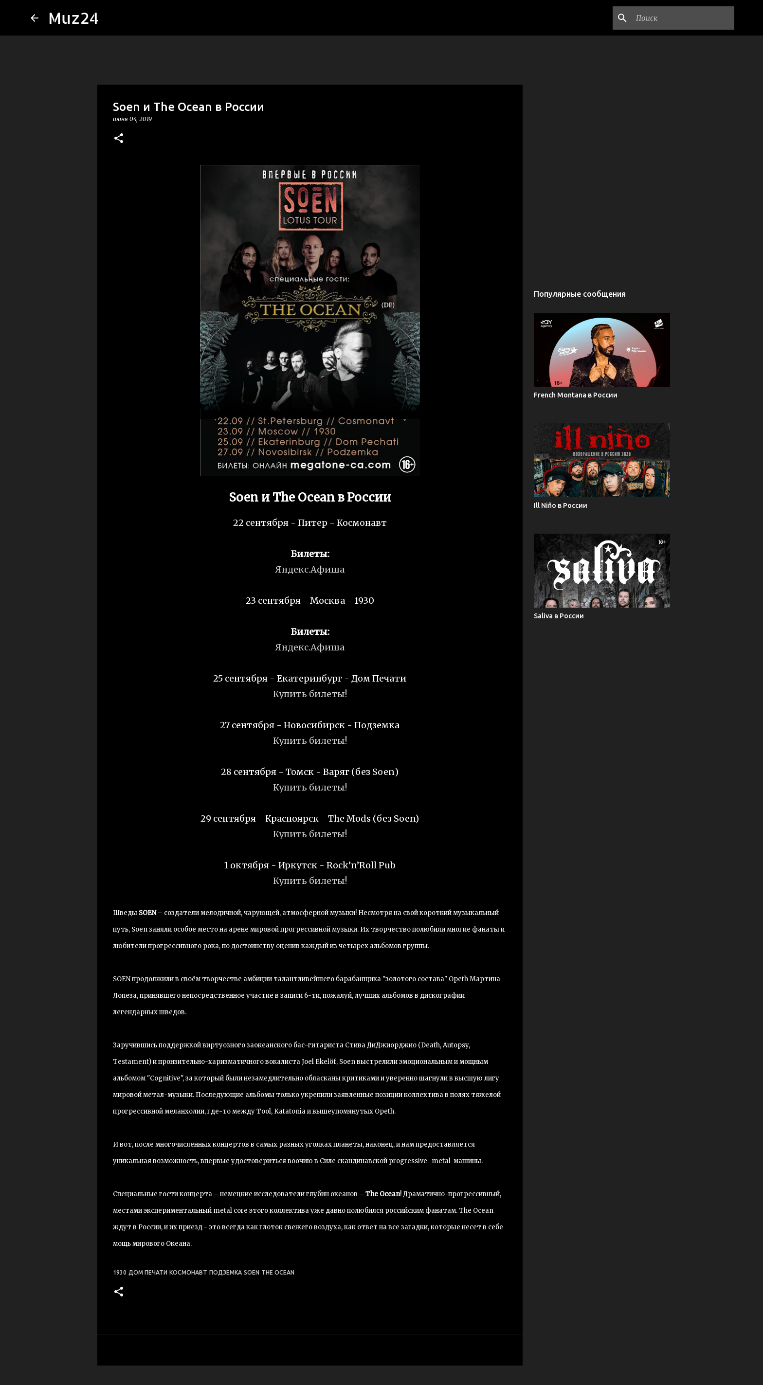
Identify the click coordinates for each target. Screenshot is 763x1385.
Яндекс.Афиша (310, 569)
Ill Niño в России (560, 505)
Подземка (225, 1272)
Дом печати (147, 1272)
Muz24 (73, 18)
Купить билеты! (310, 694)
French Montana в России (576, 395)
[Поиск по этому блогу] (683, 18)
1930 (120, 1272)
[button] (119, 138)
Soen (251, 1272)
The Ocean (277, 1272)
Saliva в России (559, 616)
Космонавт (188, 1272)
